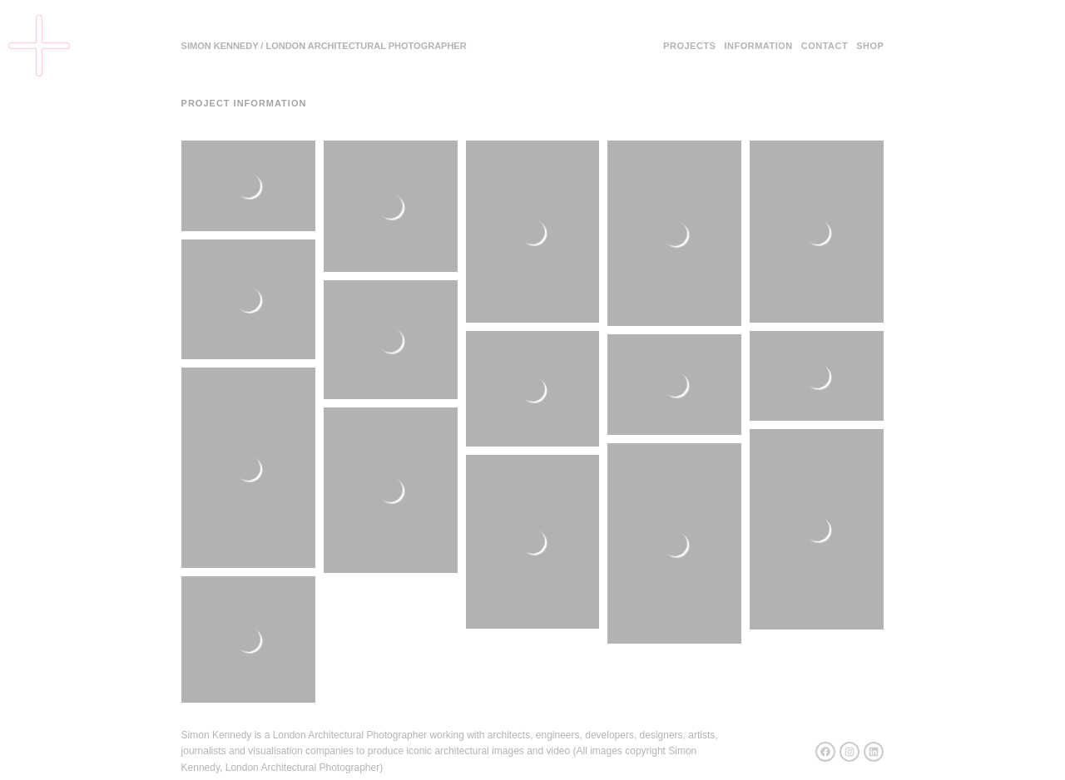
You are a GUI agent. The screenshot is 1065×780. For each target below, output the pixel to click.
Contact (824, 46)
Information (758, 46)
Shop (870, 46)
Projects (689, 46)
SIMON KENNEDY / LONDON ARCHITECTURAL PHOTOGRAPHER (324, 46)
